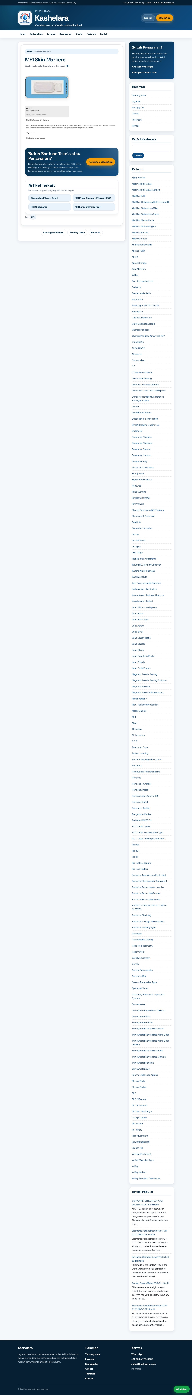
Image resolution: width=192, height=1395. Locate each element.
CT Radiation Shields (142, 372)
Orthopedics (138, 735)
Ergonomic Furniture (142, 479)
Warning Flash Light (141, 1154)
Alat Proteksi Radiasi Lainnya (146, 189)
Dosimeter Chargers (142, 437)
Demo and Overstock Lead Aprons (149, 390)
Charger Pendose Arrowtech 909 (148, 335)
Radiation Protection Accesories (148, 887)
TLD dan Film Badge (142, 1111)
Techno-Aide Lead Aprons (145, 1074)
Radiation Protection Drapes (146, 893)
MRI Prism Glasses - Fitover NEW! (93, 198)
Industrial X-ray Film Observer (146, 564)
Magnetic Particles (141, 686)
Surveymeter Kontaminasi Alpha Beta (150, 1034)
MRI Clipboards (39, 206)
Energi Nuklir (138, 473)
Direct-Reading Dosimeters (145, 424)
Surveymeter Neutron (143, 1062)
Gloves (135, 534)
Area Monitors (139, 268)
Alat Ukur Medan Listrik (143, 220)
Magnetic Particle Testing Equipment (150, 680)
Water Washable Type (143, 1160)
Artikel (135, 275)
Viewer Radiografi (141, 1141)
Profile (135, 856)
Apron (135, 256)
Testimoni (91, 34)
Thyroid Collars (139, 1087)
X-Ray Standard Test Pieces (146, 1178)
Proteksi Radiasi (140, 868)
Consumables (139, 360)
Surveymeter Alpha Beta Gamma (148, 1010)
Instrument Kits (139, 576)
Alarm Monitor (138, 177)
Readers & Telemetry (142, 945)
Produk (135, 850)
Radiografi (137, 933)
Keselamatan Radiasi (142, 601)
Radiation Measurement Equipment (149, 881)
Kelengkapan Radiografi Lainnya (148, 595)
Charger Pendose (141, 329)
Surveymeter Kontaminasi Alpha (147, 1028)
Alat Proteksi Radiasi (142, 183)
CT (133, 366)
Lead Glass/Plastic (141, 637)
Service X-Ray (139, 976)
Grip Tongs (137, 552)
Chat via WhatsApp (142, 66)
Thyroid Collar (139, 1081)
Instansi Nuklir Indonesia (143, 570)
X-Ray (135, 1166)
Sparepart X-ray (140, 988)
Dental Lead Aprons (142, 412)
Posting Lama (77, 232)
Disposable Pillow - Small (44, 198)
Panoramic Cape (140, 747)
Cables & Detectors (142, 317)
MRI (67, 66)
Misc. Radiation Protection (145, 704)
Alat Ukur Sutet (139, 238)
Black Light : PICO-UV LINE (145, 305)
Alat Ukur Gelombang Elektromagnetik (150, 201)
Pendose (136, 777)
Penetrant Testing (141, 808)
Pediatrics (137, 765)
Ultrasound (137, 1123)
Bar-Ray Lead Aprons (142, 281)
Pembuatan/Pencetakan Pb (146, 771)
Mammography (139, 698)
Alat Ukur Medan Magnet (144, 226)
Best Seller (137, 299)
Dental (135, 406)
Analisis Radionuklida (142, 244)
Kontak (148, 17)
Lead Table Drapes (141, 668)
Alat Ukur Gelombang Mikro (145, 208)
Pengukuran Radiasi (141, 814)
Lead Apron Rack (140, 619)
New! (134, 722)
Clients (78, 34)
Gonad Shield (138, 540)
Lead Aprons (138, 625)
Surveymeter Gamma (142, 1022)
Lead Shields (138, 662)
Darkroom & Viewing (142, 378)
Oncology (137, 728)
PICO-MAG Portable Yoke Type (147, 832)
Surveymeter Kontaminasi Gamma (149, 1056)
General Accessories (142, 528)
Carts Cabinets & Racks (143, 323)
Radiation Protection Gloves (146, 899)
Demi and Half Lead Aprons (145, 384)
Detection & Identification (145, 418)
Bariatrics (136, 287)
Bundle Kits (137, 311)
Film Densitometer (141, 497)
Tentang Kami (36, 34)
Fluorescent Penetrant (143, 516)
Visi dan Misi (137, 1147)
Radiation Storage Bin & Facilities (148, 921)
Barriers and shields (141, 293)
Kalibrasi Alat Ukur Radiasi (144, 589)
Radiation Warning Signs (144, 927)
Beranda (95, 232)
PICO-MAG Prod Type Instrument (148, 838)
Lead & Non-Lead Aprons (144, 607)
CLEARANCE (138, 348)
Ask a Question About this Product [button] (36, 114)
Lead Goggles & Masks (143, 656)
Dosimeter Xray (139, 461)
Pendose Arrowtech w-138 (145, 795)
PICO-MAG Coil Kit (141, 826)
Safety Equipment (141, 957)
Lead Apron (137, 613)
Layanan (51, 34)
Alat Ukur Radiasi (140, 232)
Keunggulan (65, 34)
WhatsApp (169, 3)
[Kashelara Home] (25, 18)
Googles (136, 546)
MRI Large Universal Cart (88, 206)
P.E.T (134, 741)
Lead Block (137, 631)
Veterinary (137, 1129)
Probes (135, 844)
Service (136, 963)
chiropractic (138, 341)
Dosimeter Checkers (142, 443)
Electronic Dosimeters (143, 467)
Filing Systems (139, 491)
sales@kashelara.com (133, 3)
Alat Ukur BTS (139, 195)
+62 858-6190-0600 (153, 3)
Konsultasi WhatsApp (101, 161)
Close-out (137, 354)
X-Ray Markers (139, 1172)
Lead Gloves (138, 650)
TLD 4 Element (139, 1105)
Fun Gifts (136, 522)
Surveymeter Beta (141, 1016)
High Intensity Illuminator (144, 558)
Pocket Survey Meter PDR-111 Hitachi (150, 1283)
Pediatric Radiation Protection (147, 759)
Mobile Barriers (139, 710)
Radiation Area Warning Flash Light (149, 875)
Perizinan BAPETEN (141, 820)
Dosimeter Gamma (141, 449)
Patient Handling (140, 753)
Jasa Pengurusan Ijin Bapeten (146, 583)
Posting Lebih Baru (53, 232)
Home (23, 34)
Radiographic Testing (142, 939)
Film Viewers (138, 503)
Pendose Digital (140, 801)
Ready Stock (138, 951)
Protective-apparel (141, 862)
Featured (136, 485)
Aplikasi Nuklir (138, 250)
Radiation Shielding (141, 915)
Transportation (139, 1117)
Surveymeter (138, 1004)
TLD (134, 1093)
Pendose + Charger (141, 783)
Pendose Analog (140, 789)
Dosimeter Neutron (141, 455)
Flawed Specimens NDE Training (148, 510)
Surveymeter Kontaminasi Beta (147, 1050)
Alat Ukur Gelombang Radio (145, 214)
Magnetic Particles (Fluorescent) (148, 692)
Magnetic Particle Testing (144, 674)
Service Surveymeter (142, 970)
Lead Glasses (138, 643)
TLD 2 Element (139, 1099)
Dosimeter (137, 430)
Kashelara (54, 17)
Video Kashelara (140, 1135)
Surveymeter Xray (141, 1068)
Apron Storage (139, 262)
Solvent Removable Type (144, 982)
